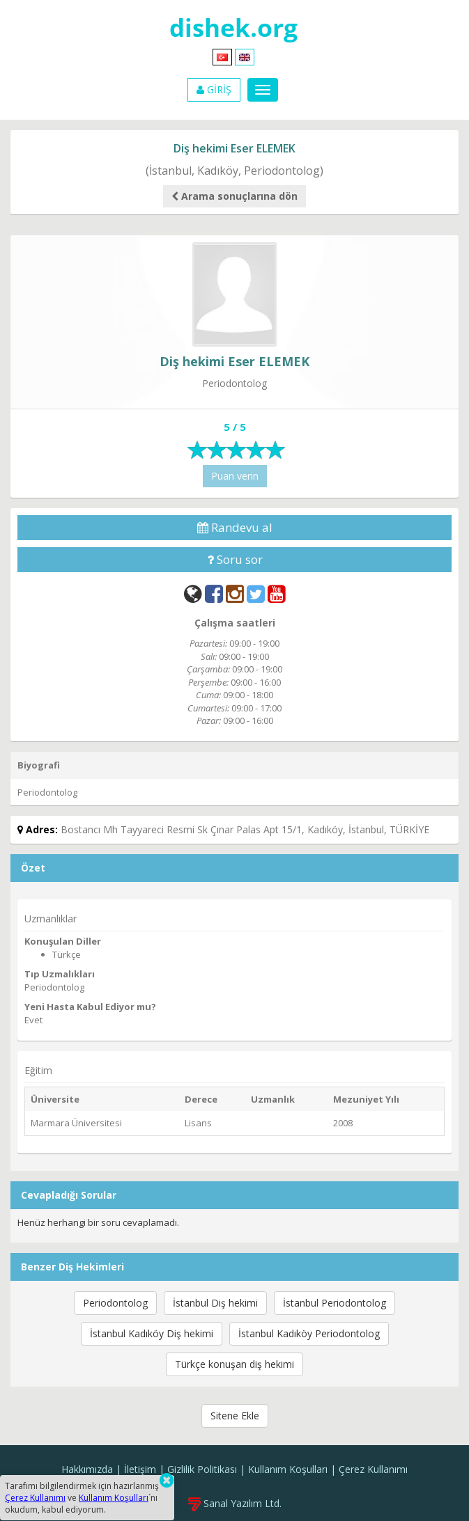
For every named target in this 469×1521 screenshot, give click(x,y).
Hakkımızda (87, 1469)
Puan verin (235, 475)
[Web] (193, 593)
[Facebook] (214, 593)
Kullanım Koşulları (288, 1469)
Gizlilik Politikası (202, 1469)
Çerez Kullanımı (373, 1469)
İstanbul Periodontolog (334, 1302)
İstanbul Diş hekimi (215, 1302)
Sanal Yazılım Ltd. (235, 1503)
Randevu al (234, 527)
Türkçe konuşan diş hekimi (234, 1364)
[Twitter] (256, 593)
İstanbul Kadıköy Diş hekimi (151, 1333)
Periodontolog (115, 1302)
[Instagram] (235, 593)
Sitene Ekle (234, 1415)
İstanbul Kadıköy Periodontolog (309, 1333)
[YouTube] (277, 593)
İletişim (140, 1469)
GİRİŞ (214, 89)
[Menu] (262, 90)
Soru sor (235, 559)
